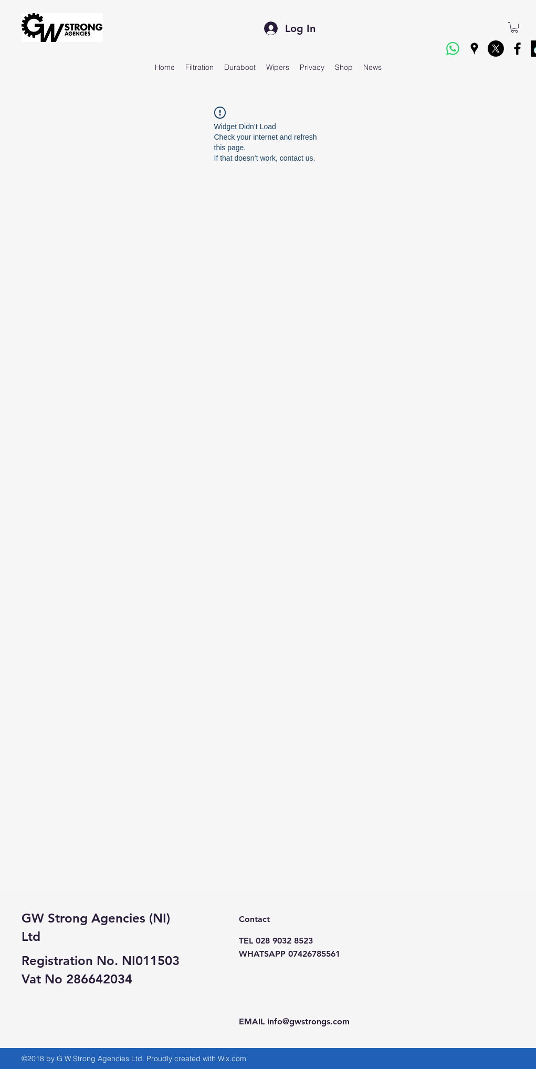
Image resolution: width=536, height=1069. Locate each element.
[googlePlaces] (474, 48)
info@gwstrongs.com (308, 1021)
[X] (496, 48)
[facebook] (517, 48)
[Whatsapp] (453, 48)
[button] (514, 27)
